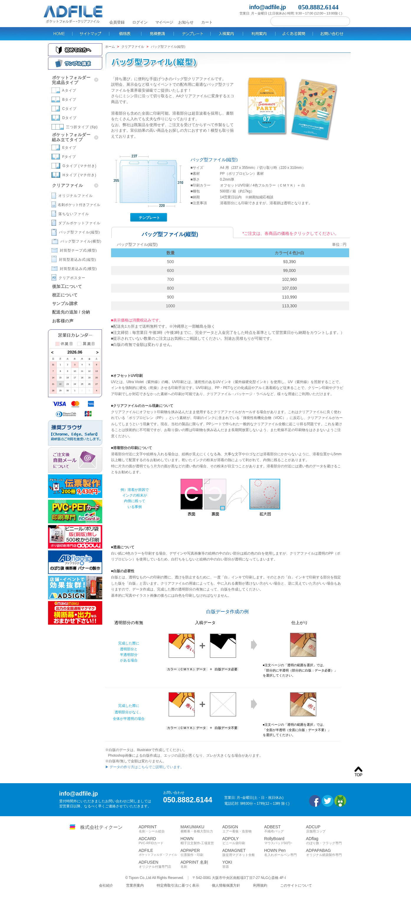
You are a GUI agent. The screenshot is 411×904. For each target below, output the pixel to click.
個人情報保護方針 (226, 885)
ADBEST (285, 828)
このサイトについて (296, 885)
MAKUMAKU (201, 828)
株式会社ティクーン (101, 827)
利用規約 (260, 885)
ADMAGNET (243, 852)
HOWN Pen (285, 852)
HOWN (201, 840)
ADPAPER (201, 852)
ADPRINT (160, 828)
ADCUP (327, 828)
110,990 (289, 297)
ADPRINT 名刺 (201, 864)
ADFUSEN (160, 864)
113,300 (289, 305)
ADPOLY (243, 840)
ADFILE (160, 852)
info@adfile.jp (267, 7)
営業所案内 (135, 885)
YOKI (243, 864)
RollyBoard (285, 840)
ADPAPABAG (327, 852)
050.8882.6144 (318, 7)
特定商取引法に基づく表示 (178, 885)
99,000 (289, 270)
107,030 (289, 288)
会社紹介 (106, 885)
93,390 (289, 261)
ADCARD (160, 840)
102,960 (289, 279)
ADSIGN (243, 828)
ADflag (327, 840)
